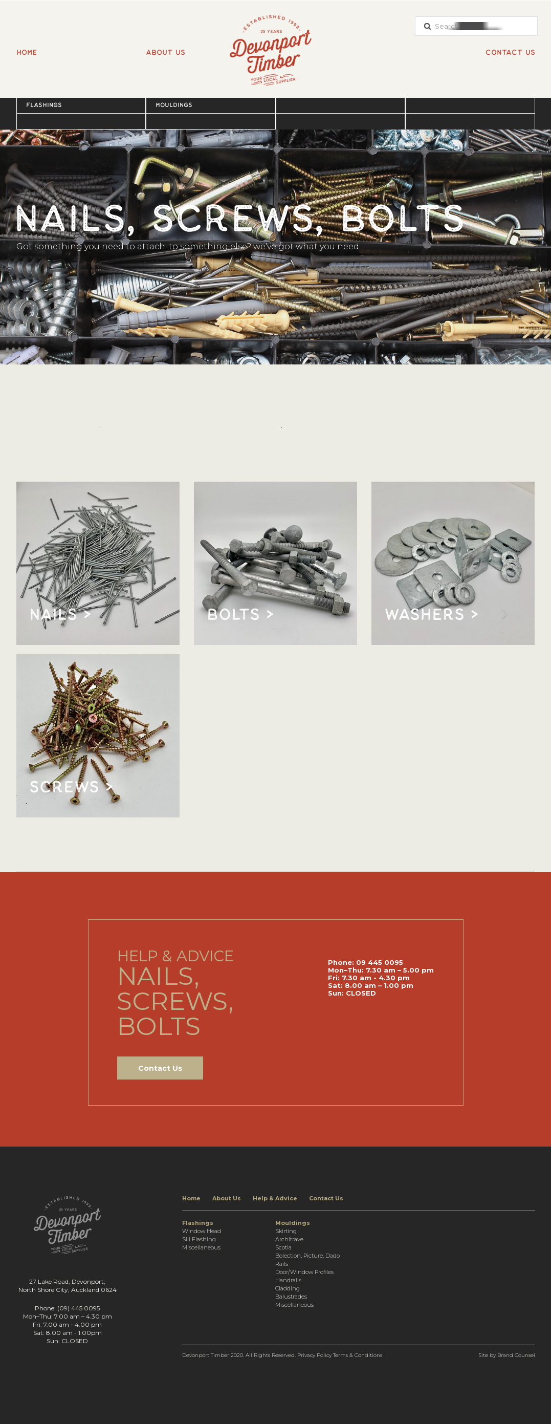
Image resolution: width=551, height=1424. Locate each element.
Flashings (44, 105)
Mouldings (174, 105)
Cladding (287, 1288)
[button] (81, 105)
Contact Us (160, 1068)
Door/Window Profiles (304, 1272)
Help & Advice (275, 1198)
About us (165, 52)
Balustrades (291, 1296)
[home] (276, 45)
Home (26, 52)
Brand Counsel (516, 1355)
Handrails (288, 1280)
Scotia (283, 1247)
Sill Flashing (199, 1239)
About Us (226, 1198)
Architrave (289, 1239)
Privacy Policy (314, 1355)
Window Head (201, 1231)
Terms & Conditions (357, 1355)
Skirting (286, 1231)
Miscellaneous (201, 1247)
